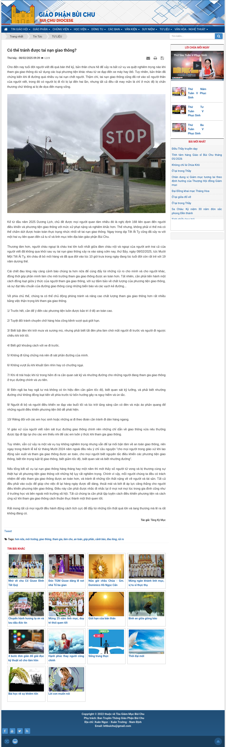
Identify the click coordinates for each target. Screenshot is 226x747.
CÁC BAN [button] (115, 30)
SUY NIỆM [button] (149, 30)
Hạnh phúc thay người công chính (66, 645)
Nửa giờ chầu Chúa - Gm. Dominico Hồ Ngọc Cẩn (106, 570)
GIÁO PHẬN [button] (41, 30)
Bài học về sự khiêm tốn (26, 681)
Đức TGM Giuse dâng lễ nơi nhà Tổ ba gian (66, 570)
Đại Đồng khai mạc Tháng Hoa (190, 191)
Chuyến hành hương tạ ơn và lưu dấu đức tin (26, 608)
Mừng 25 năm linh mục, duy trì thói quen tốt (66, 608)
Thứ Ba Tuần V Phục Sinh (196, 129)
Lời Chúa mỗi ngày (197, 47)
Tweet (8, 531)
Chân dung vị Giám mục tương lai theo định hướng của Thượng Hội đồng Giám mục (197, 181)
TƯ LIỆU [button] (166, 30)
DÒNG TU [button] (98, 30)
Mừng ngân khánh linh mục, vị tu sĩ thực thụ (146, 570)
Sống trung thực (106, 643)
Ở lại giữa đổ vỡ (181, 197)
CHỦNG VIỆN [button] (61, 30)
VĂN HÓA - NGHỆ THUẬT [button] (191, 30)
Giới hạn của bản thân (106, 606)
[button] (197, 66)
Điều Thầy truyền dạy (185, 148)
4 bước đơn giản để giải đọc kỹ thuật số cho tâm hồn (26, 645)
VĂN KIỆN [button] (132, 30)
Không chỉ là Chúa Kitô (186, 165)
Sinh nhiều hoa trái (183, 219)
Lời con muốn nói (66, 681)
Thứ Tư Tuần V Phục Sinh (196, 111)
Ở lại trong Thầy (181, 171)
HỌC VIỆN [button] (81, 30)
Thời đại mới (146, 643)
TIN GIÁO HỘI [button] (20, 30)
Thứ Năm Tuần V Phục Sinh (197, 93)
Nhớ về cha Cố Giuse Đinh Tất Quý (26, 570)
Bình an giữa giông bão (146, 606)
